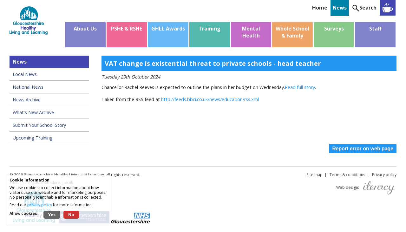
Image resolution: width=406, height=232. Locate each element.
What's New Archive (33, 112)
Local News (25, 74)
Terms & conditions (347, 174)
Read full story (300, 87)
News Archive (27, 100)
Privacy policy (384, 174)
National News (28, 87)
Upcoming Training (33, 138)
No (71, 214)
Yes (52, 214)
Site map (314, 174)
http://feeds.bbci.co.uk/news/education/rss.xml (210, 99)
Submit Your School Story (39, 125)
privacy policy (39, 205)
